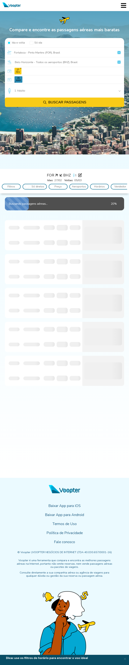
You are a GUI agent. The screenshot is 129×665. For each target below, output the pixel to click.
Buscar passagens (64, 102)
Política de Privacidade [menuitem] (64, 533)
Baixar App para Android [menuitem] (64, 514)
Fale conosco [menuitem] (64, 542)
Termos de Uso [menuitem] (64, 523)
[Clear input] (119, 52)
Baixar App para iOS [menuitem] (64, 505)
